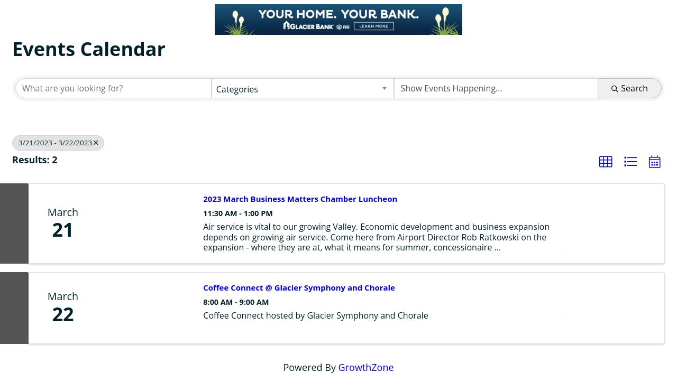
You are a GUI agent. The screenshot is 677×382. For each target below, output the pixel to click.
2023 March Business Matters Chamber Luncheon (300, 199)
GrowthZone (366, 367)
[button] (605, 162)
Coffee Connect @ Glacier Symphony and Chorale (299, 288)
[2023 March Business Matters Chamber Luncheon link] (145, 223)
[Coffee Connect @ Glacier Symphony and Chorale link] (145, 308)
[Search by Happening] (496, 88)
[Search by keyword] (113, 88)
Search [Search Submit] (629, 88)
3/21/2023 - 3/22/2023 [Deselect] (58, 142)
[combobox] (303, 88)
